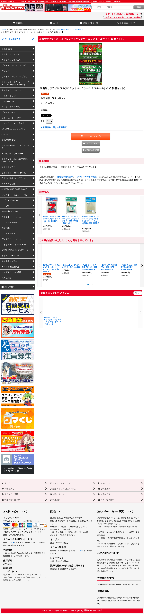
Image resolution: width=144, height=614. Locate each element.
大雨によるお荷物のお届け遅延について (123, 14)
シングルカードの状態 (86, 177)
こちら (11, 543)
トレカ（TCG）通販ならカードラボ (86, 610)
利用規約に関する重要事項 (54, 127)
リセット (137, 293)
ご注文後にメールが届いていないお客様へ (122, 17)
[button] (126, 23)
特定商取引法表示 (65, 177)
